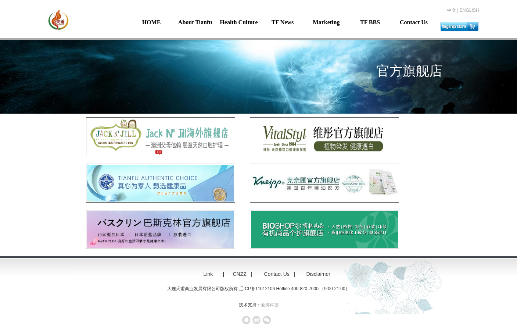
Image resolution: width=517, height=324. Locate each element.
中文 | (453, 10)
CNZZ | (243, 274)
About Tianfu (195, 22)
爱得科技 (270, 304)
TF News (283, 22)
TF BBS (370, 22)
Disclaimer (321, 274)
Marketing (326, 22)
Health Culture (239, 22)
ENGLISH (469, 10)
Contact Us (414, 22)
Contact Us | (280, 274)
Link (208, 274)
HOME (151, 22)
